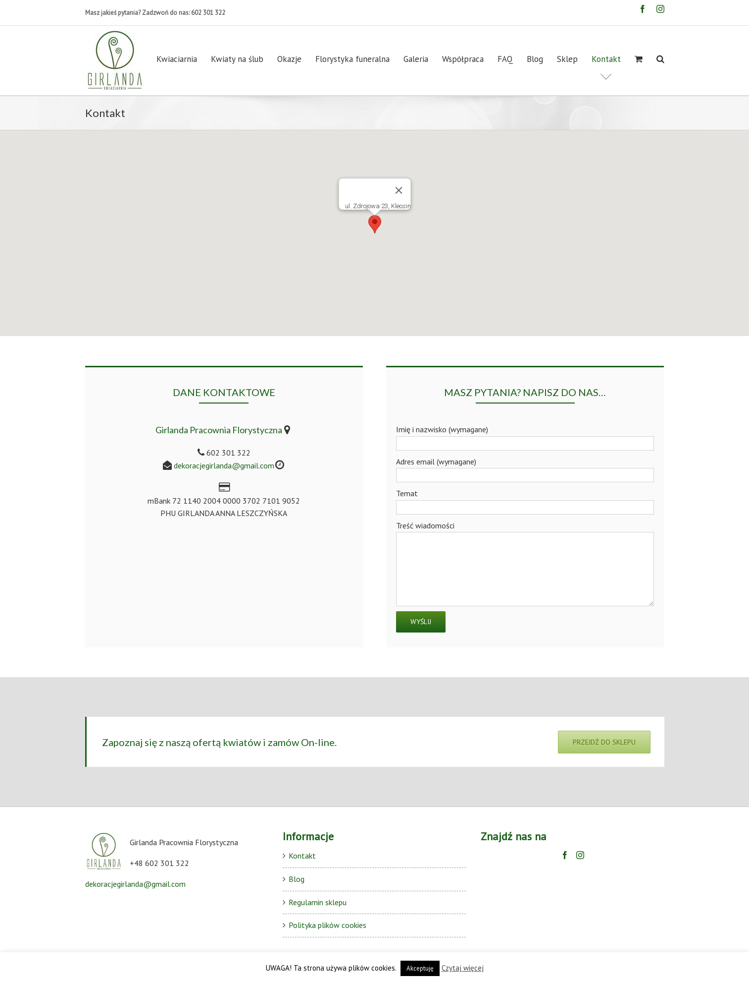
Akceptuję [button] (420, 968)
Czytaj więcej (463, 968)
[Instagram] (580, 855)
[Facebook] (565, 855)
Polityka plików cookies (327, 925)
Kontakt (302, 856)
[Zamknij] (398, 190)
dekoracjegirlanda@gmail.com (224, 465)
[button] (374, 224)
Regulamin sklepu (318, 902)
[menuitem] (183, 59)
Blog (296, 879)
